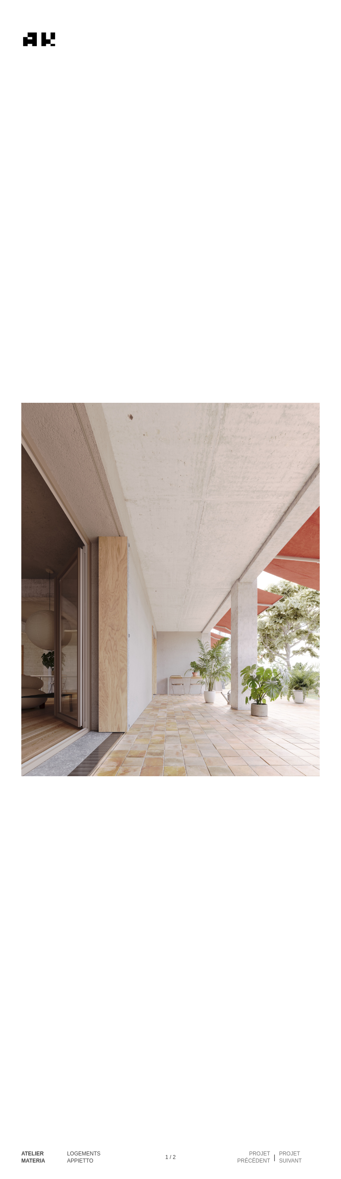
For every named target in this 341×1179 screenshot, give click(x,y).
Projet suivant (290, 1157)
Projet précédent (253, 1157)
